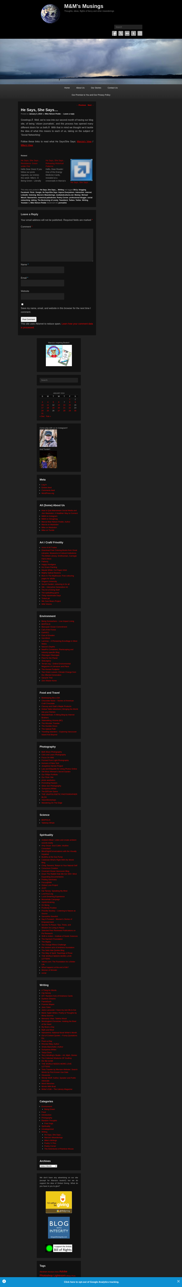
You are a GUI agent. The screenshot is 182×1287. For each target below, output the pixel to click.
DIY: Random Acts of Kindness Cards (57, 996)
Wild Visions (47, 604)
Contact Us (113, 88)
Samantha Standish (50, 916)
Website (25, 291)
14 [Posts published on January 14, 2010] (64, 405)
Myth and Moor (48, 1030)
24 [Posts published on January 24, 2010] (42, 411)
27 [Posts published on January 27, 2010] (59, 411)
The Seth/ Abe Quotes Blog (53, 950)
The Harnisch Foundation (52, 939)
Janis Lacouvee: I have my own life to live (59, 1010)
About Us (80, 88)
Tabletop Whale (48, 823)
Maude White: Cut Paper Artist (54, 570)
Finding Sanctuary (49, 879)
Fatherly (45, 561)
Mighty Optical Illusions (51, 573)
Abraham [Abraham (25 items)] (43, 1272)
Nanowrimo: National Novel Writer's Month (59, 1033)
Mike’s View (27, 145)
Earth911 (45, 632)
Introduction (46, 1115)
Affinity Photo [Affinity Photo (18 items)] (71, 1276)
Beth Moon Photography (52, 752)
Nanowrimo (32, 198)
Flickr (127, 33)
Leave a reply (68, 114)
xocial (44, 973)
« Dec (42, 416)
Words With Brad (49, 1086)
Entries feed (47, 487)
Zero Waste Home (49, 681)
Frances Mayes (48, 1004)
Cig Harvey (46, 993)
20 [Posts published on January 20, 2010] (59, 408)
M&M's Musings (83, 6)
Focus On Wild (48, 757)
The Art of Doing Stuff (50, 590)
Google (38, 192)
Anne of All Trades (49, 547)
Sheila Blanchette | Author (52, 1047)
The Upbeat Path (49, 729)
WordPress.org (48, 493)
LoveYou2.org (47, 894)
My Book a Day (48, 1027)
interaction (79, 192)
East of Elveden (48, 635)
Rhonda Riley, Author (50, 1044)
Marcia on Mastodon (50, 524)
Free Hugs (48, 1123)
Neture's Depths (48, 647)
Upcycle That (47, 678)
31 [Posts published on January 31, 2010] (42, 413)
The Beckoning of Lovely (48, 200)
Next (91, 105)
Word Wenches (48, 1083)
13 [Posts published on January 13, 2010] (59, 405)
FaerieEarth (46, 1001)
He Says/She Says (49, 192)
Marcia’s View (84, 141)
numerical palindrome (47, 198)
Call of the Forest (49, 630)
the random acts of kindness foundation (58, 947)
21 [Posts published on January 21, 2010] (64, 408)
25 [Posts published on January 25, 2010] (48, 411)
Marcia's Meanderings (46, 195)
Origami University (49, 581)
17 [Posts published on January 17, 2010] (42, 408)
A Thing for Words (49, 990)
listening (32, 195)
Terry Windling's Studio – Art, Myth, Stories (59, 1055)
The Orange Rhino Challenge (54, 945)
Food (44, 1112)
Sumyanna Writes (49, 788)
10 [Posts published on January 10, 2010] (42, 405)
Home (67, 88)
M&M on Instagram (49, 516)
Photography (47, 1118)
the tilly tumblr (47, 1061)
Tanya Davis (47, 1052)
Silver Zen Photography (51, 786)
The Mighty (46, 942)
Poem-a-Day (47, 1041)
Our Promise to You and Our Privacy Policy (91, 95)
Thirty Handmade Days (51, 595)
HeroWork (46, 638)
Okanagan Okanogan (50, 655)
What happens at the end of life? (55, 967)
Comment (26, 226)
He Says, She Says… (80, 182)
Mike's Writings (50, 1140)
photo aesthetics (48, 780)
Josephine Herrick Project (52, 766)
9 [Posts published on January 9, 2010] (75, 402)
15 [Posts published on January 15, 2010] (70, 405)
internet (88, 192)
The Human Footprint (50, 669)
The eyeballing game (50, 593)
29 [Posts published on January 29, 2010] (70, 411)
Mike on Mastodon (49, 527)
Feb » (48, 416)
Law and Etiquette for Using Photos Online (59, 769)
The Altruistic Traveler (51, 723)
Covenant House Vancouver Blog (55, 871)
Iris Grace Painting (49, 567)
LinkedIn (24, 195)
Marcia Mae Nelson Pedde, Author (56, 522)
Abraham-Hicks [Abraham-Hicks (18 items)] (53, 1272)
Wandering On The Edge (52, 803)
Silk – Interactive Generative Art (55, 587)
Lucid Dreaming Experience (53, 896)
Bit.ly (75, 190)
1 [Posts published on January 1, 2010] (69, 399)
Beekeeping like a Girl (51, 698)
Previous (81, 105)
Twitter (120, 33)
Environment (47, 1106)
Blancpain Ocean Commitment (54, 627)
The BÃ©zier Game (50, 791)
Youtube (24, 203)
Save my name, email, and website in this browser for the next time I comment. (56, 310)
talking (34, 200)
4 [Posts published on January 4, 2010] (47, 402)
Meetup (78, 195)
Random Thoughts (49, 1120)
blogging (82, 190)
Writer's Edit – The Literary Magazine (57, 1089)
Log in (44, 485)
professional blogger (78, 198)
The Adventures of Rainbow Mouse (59, 1149)
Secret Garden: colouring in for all (56, 584)
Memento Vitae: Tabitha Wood (54, 1018)
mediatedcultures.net (65, 195)
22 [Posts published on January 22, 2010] (70, 408)
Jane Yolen (46, 1007)
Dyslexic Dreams (49, 999)
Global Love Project (50, 885)
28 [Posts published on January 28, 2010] (64, 411)
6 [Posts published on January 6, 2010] (58, 402)
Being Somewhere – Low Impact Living (58, 621)
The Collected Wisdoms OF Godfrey (57, 1058)
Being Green (49, 1109)
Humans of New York (50, 763)
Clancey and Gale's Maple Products (56, 706)
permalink (62, 203)
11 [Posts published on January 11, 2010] (48, 405)
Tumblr (133, 33)
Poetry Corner (62, 198)
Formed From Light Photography (55, 760)
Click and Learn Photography (54, 755)
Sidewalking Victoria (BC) (52, 720)
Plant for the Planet (50, 658)
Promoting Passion (49, 783)
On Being (45, 905)
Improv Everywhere (66, 192)
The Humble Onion (49, 726)
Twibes (72, 200)
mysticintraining (48, 902)
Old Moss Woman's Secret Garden (56, 772)
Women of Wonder (49, 970)
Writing (61, 190)
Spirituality (46, 1126)
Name (25, 264)
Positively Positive (49, 908)
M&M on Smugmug (50, 519)
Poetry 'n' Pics (50, 1143)
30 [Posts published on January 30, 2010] (75, 411)
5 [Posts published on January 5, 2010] (53, 402)
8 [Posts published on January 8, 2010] (69, 402)
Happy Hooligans (49, 564)
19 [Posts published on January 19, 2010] (53, 408)
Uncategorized (48, 1129)
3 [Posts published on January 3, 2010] (42, 402)
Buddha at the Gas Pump (52, 857)
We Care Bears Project (51, 601)
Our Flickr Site (47, 777)
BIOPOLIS (46, 624)
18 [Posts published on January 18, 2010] (48, 408)
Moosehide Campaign (51, 899)
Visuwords (46, 1075)
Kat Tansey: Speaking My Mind (54, 891)
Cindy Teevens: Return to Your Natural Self (59, 865)
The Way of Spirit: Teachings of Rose (57, 953)
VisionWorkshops (49, 800)
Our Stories (96, 88)
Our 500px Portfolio (50, 774)
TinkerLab (46, 598)
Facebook (114, 33)
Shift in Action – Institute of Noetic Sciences (60, 936)
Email (24, 278)
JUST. (44, 888)
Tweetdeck (63, 200)
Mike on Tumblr (48, 530)
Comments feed (48, 490)
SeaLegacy (46, 661)
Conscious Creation (50, 868)
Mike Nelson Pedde (53, 114)
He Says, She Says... (48, 190)
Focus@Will (47, 882)
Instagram (139, 33)
